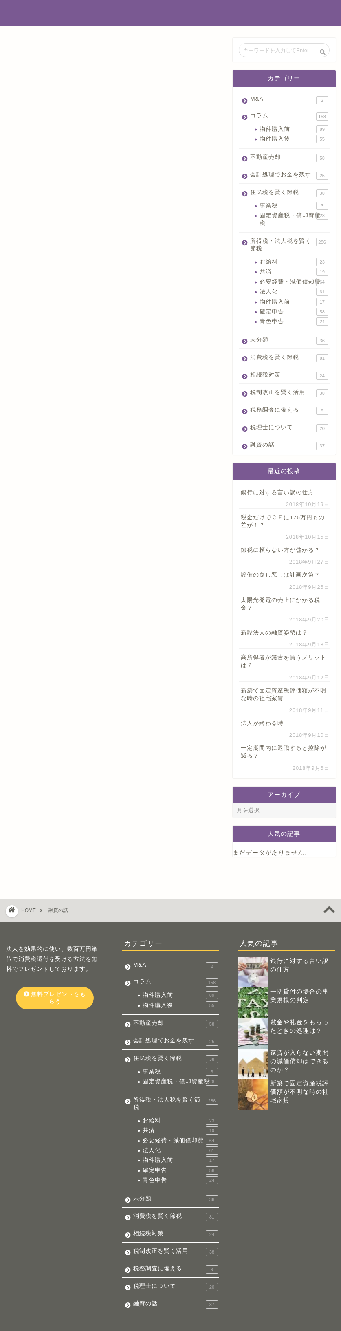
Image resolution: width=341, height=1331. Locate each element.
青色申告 (294, 321)
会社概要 (28, 1321)
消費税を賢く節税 (289, 358)
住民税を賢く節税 (289, 193)
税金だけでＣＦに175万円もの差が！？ (283, 521)
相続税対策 (289, 376)
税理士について (289, 428)
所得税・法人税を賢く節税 (289, 244)
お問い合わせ (65, 1321)
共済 (294, 272)
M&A (289, 100)
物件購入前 (294, 129)
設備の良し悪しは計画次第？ (280, 575)
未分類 (289, 341)
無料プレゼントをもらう (55, 974)
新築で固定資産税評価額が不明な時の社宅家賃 (283, 694)
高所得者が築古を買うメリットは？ (283, 661)
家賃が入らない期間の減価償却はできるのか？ (299, 1038)
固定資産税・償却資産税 (294, 219)
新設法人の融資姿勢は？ (274, 633)
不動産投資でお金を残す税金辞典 (170, 13)
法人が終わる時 (262, 723)
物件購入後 (294, 139)
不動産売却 (289, 158)
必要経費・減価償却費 (294, 282)
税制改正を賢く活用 (289, 393)
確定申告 (294, 312)
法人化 (294, 292)
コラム (289, 116)
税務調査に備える (289, 411)
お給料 (294, 262)
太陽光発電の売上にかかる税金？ (280, 604)
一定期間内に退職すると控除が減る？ (283, 752)
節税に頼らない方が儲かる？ (280, 550)
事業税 (294, 206)
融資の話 (289, 445)
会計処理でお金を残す (289, 176)
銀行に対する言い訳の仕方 (277, 492)
